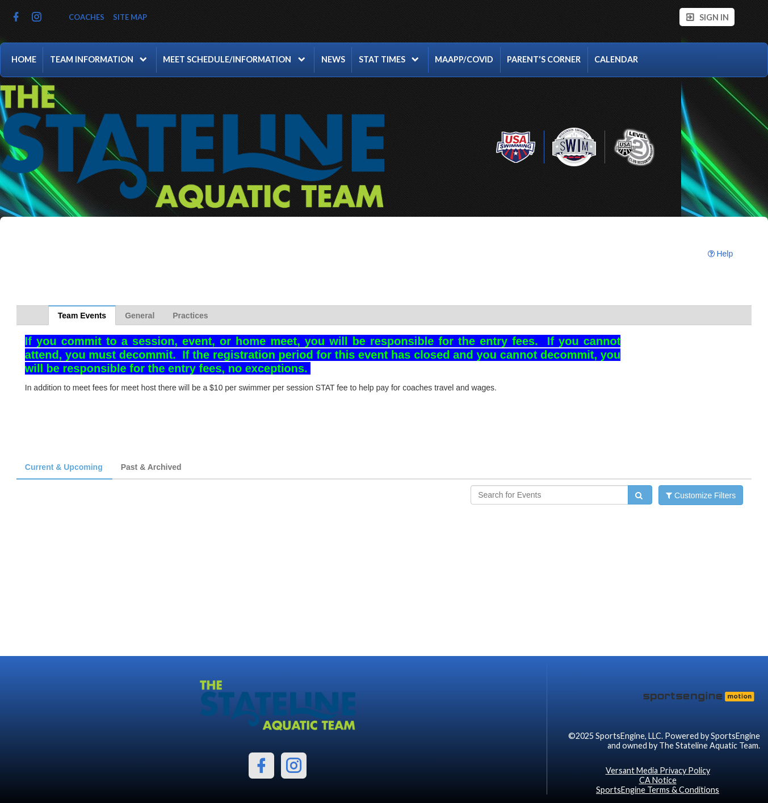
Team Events (82, 315)
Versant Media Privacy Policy (658, 770)
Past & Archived (151, 467)
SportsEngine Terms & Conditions (657, 789)
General (139, 315)
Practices (190, 315)
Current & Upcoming (64, 467)
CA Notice (658, 780)
